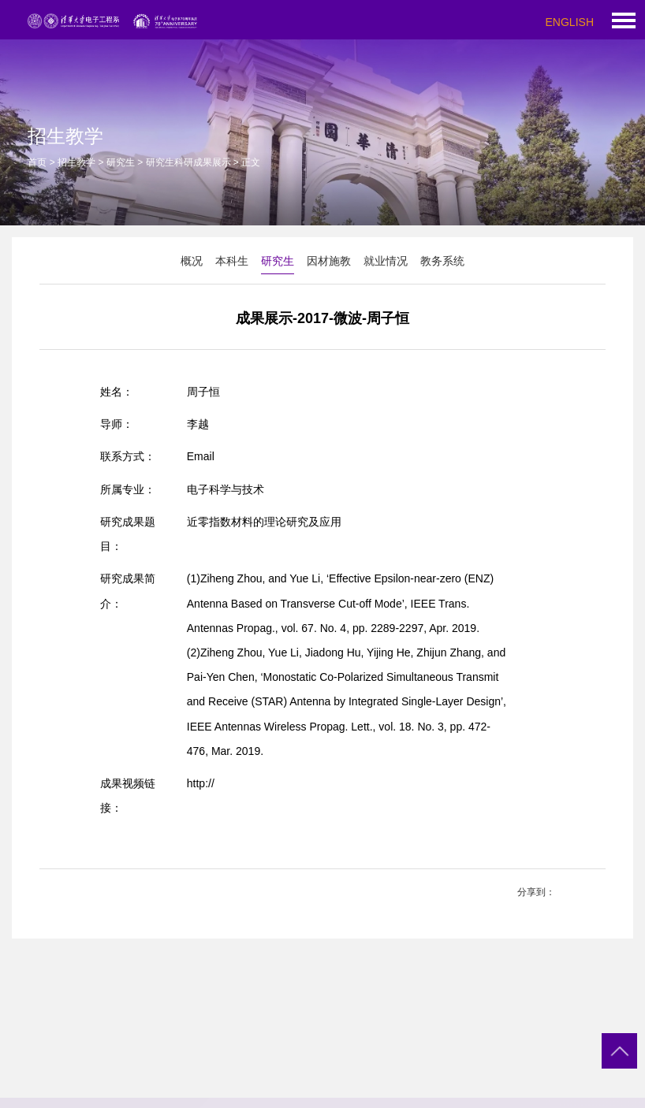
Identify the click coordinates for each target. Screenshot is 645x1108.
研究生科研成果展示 (188, 162)
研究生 (120, 162)
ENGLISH (570, 22)
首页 (37, 162)
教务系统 (442, 261)
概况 (192, 261)
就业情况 (386, 261)
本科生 (231, 261)
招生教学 (76, 162)
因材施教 (329, 261)
